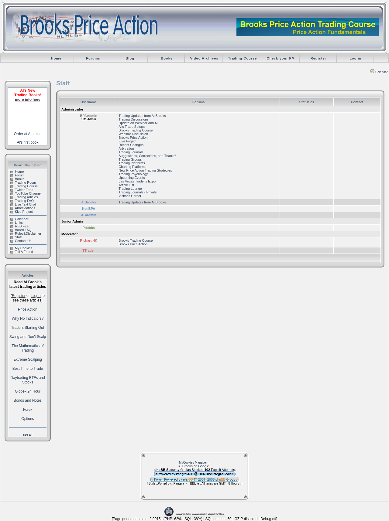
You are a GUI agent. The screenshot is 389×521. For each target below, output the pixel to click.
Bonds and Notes (28, 400)
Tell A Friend (21, 252)
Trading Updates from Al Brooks (142, 115)
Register (318, 58)
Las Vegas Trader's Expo (137, 181)
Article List (126, 185)
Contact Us (20, 241)
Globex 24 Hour (27, 391)
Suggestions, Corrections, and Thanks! (147, 156)
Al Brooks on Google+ (194, 466)
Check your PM (281, 58)
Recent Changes (131, 145)
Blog (130, 58)
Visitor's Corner (130, 196)
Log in (355, 58)
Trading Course (242, 58)
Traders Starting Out (27, 327)
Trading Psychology (133, 174)
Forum (17, 175)
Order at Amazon (28, 134)
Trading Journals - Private (138, 192)
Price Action (27, 309)
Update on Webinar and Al (138, 123)
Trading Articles (24, 197)
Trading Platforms (132, 163)
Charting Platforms (132, 167)
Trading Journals (131, 152)
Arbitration (126, 148)
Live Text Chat (23, 204)
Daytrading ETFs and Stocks (27, 380)
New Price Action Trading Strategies (145, 170)
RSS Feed (20, 226)
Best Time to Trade (27, 368)
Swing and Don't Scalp (27, 337)
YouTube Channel (25, 193)
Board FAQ (20, 230)
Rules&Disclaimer (25, 233)
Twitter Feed (21, 190)
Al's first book (28, 142)
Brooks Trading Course (136, 130)
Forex (28, 409)
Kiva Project (21, 211)
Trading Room (23, 182)
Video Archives (204, 58)
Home (56, 58)
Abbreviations (22, 208)
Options (27, 419)
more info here (27, 99)
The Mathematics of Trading (27, 348)
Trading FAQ (22, 201)
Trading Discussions (134, 119)
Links (16, 222)
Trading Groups (130, 159)
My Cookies (21, 248)
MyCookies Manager (193, 462)
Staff (16, 237)
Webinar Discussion (133, 134)
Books (167, 58)
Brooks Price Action (133, 137)
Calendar (379, 72)
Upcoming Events (132, 177)
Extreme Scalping (27, 359)
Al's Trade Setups (132, 126)
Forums (93, 58)
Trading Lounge (130, 188)
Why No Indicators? (28, 318)
